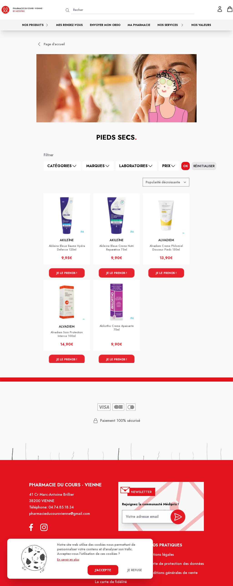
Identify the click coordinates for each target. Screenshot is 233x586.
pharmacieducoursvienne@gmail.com (61, 517)
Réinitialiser (204, 166)
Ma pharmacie (139, 25)
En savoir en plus (68, 559)
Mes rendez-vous (69, 25)
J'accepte (103, 570)
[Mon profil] (220, 9)
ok (185, 166)
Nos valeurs (201, 25)
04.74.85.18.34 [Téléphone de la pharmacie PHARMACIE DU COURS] (63, 510)
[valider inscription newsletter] (175, 518)
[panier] (230, 9)
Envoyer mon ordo (105, 25)
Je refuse (134, 570)
